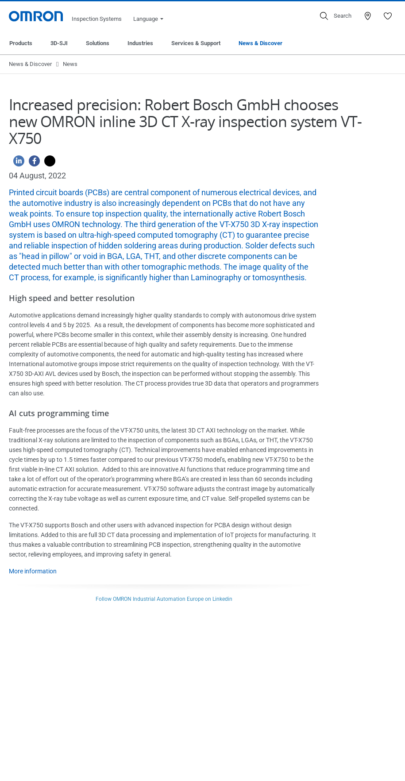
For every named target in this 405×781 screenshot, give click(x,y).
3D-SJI (59, 43)
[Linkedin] (16, 163)
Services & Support (195, 43)
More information (33, 571)
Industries (140, 43)
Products (20, 43)
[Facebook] (32, 163)
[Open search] (336, 16)
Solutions (97, 43)
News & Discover (260, 43)
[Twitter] (47, 163)
